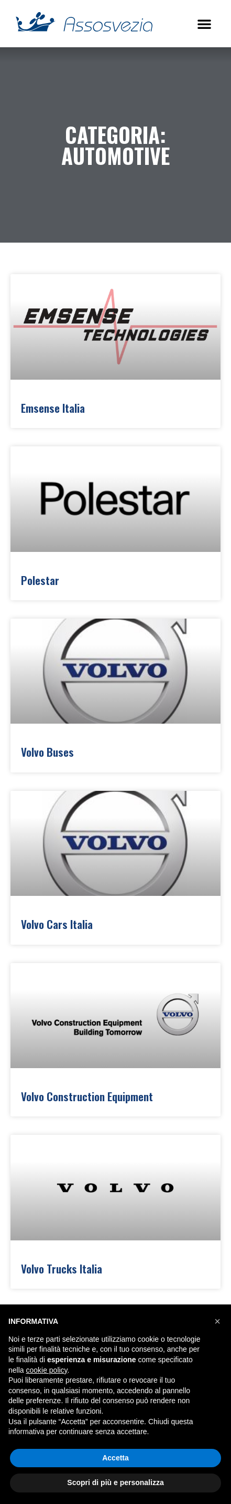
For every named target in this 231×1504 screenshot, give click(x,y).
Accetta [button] (115, 1458)
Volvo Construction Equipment (87, 1096)
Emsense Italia (53, 408)
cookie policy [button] (46, 1370)
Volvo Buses (47, 752)
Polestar (40, 580)
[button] (204, 24)
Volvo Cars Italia (57, 924)
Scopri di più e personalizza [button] (115, 1482)
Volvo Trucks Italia (61, 1268)
